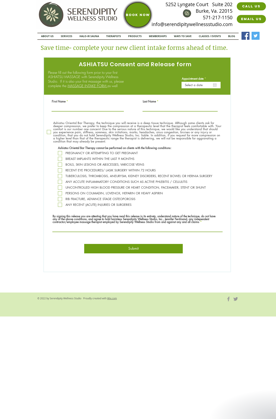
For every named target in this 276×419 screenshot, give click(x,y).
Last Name (149, 101)
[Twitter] (256, 36)
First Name (59, 101)
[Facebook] (246, 36)
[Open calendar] (214, 85)
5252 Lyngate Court (189, 4)
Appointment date (194, 78)
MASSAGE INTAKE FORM (87, 85)
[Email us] (251, 19)
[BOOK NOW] (138, 14)
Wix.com (112, 298)
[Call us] (251, 6)
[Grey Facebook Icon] (228, 299)
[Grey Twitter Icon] (236, 299)
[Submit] (133, 248)
